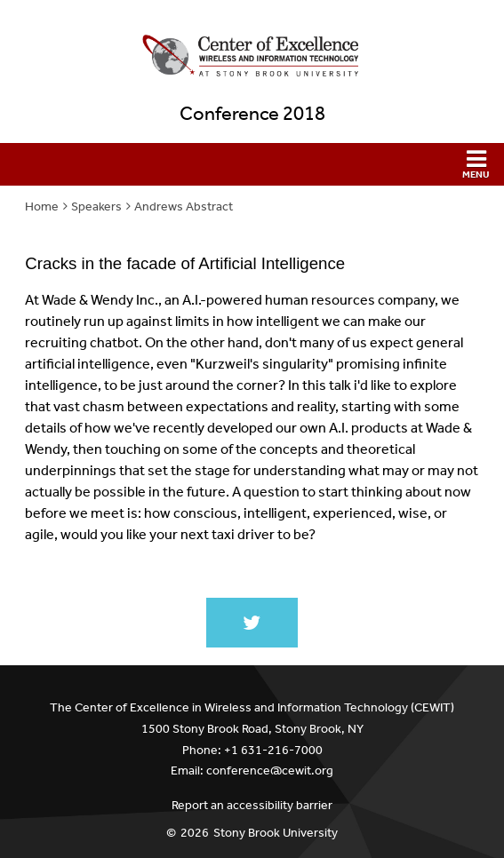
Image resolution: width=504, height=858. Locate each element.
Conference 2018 (252, 113)
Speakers (96, 206)
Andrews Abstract (183, 206)
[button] (252, 164)
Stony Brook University (275, 832)
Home (42, 206)
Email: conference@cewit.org (252, 770)
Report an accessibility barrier (252, 805)
